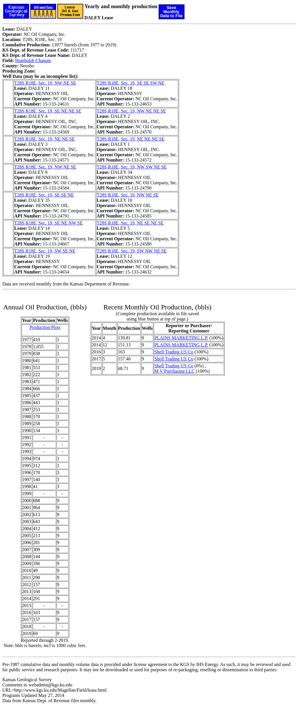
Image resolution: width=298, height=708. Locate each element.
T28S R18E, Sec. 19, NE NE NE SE (130, 138)
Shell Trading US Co (173, 351)
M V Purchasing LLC (174, 371)
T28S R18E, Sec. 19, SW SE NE (44, 250)
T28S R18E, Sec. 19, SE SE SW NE (130, 82)
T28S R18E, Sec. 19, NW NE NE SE (131, 110)
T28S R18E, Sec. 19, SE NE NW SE (48, 222)
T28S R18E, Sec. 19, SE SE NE (44, 194)
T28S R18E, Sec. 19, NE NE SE (44, 138)
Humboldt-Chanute (33, 60)
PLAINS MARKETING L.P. (181, 337)
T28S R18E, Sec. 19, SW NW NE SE (131, 250)
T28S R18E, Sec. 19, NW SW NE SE (131, 166)
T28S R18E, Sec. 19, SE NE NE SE (47, 110)
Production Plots (44, 327)
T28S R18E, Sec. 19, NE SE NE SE (130, 222)
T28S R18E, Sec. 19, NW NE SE (45, 82)
